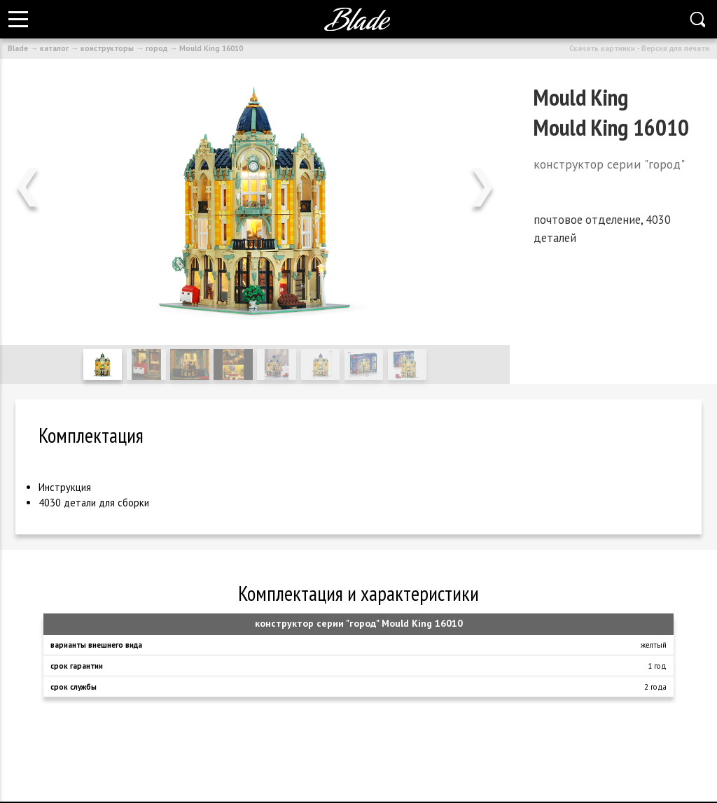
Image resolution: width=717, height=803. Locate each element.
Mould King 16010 (211, 48)
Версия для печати (675, 48)
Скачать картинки (602, 48)
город (156, 48)
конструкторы (107, 48)
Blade (18, 48)
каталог (54, 48)
